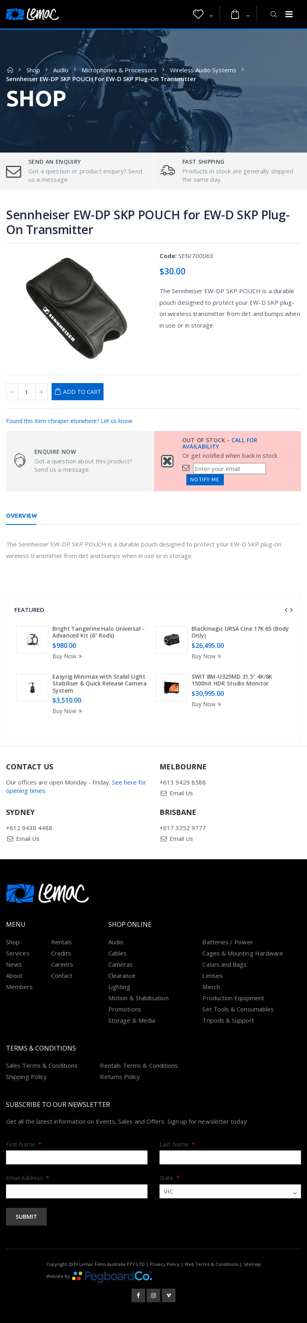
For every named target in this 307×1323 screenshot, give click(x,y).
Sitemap (252, 1264)
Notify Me (204, 479)
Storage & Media (131, 1020)
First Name (24, 1144)
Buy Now (68, 656)
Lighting (119, 987)
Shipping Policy (26, 1077)
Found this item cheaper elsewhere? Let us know (69, 421)
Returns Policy (120, 1077)
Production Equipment (233, 998)
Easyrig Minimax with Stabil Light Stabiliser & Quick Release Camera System (99, 683)
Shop (33, 70)
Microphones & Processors (119, 70)
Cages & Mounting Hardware (242, 953)
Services (18, 953)
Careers (62, 964)
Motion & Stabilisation (138, 998)
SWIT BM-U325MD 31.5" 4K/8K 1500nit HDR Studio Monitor (231, 680)
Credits (61, 953)
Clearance (122, 975)
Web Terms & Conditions (211, 1264)
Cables (117, 953)
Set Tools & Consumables (238, 1009)
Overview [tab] (21, 516)
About (14, 975)
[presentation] (286, 610)
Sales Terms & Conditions (42, 1065)
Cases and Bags (224, 964)
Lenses (212, 975)
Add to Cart (82, 391)
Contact (62, 975)
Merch (210, 987)
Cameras (120, 964)
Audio (60, 70)
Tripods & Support (228, 1020)
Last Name (177, 1144)
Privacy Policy (164, 1264)
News (14, 964)
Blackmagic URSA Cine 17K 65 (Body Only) (240, 632)
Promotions (124, 1009)
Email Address (27, 1178)
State (169, 1178)
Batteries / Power (227, 942)
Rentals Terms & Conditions (139, 1065)
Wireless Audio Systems (203, 70)
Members (19, 987)
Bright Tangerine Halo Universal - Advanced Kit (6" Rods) (98, 632)
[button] (203, 14)
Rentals (61, 942)
